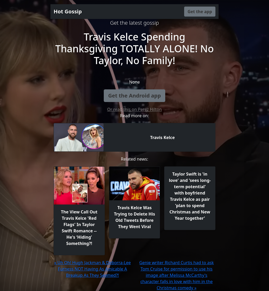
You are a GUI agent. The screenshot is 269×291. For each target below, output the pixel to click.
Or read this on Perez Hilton (134, 109)
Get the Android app (134, 95)
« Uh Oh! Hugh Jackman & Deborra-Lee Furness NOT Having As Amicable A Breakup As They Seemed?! (92, 269)
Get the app (200, 11)
